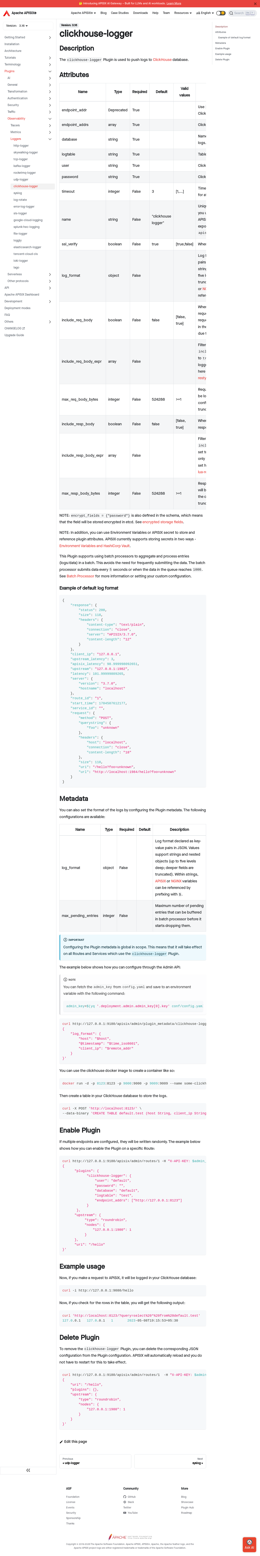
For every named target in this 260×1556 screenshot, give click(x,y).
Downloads (140, 13)
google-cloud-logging (28, 220)
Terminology (13, 64)
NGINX (176, 881)
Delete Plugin (222, 59)
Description (221, 26)
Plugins (9, 71)
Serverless (15, 274)
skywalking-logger (26, 152)
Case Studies (120, 13)
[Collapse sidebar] (28, 1470)
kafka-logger (22, 166)
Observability (16, 119)
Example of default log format (234, 37)
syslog (18, 193)
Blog (104, 13)
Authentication (18, 98)
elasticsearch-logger (27, 247)
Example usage (223, 54)
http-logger (21, 146)
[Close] (255, 4)
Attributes (220, 32)
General (12, 85)
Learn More (174, 3)
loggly (18, 240)
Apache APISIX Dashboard (22, 294)
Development (13, 301)
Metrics (16, 132)
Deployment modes (17, 308)
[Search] (242, 13)
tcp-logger (21, 159)
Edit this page (73, 1441)
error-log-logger (24, 207)
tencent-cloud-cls (26, 254)
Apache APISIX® (82, 13)
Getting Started (15, 37)
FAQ (7, 315)
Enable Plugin (222, 48)
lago (16, 267)
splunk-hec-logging (26, 227)
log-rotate (20, 200)
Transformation (17, 91)
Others (9, 322)
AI (9, 78)
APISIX (160, 881)
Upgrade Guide (14, 335)
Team (166, 13)
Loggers (16, 139)
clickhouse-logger (26, 186)
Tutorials (10, 58)
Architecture (13, 51)
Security (13, 105)
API (7, 288)
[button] (221, 13)
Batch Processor (80, 576)
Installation (12, 44)
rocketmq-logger (25, 173)
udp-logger (21, 179)
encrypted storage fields (162, 522)
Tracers (15, 125)
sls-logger (20, 213)
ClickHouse (162, 60)
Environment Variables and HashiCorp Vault (94, 546)
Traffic (11, 112)
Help (155, 13)
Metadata (220, 43)
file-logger (20, 234)
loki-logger (21, 261)
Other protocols (18, 281)
